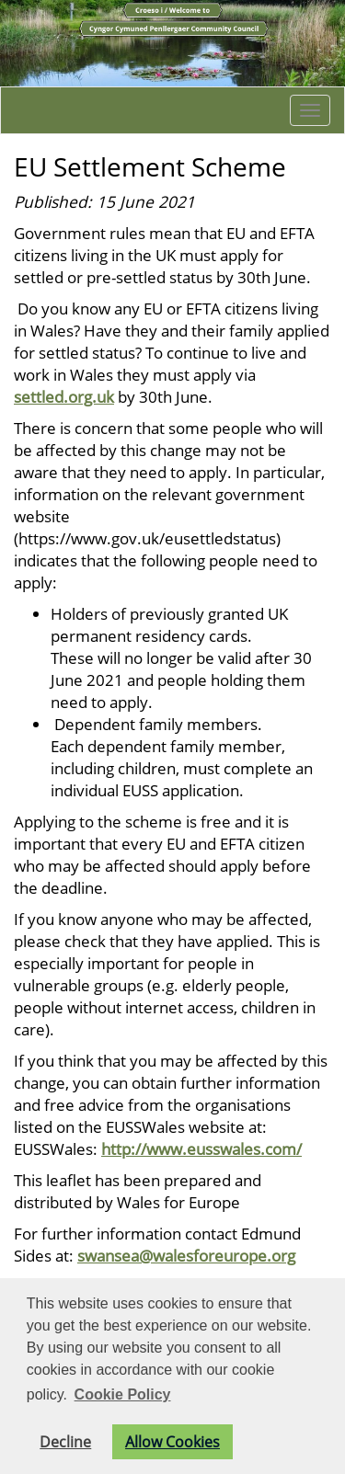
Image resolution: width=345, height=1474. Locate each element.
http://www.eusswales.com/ (201, 1148)
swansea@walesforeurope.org (186, 1255)
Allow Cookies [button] (172, 1442)
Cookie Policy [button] (123, 1394)
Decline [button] (65, 1442)
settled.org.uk (64, 396)
